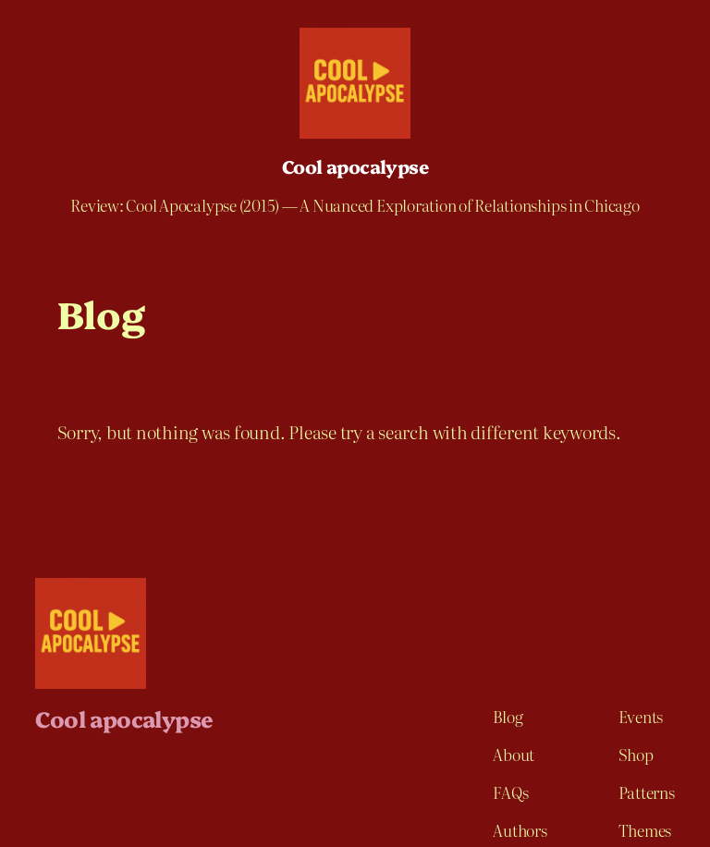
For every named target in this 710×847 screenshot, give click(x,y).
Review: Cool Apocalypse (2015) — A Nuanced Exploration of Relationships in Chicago (354, 205)
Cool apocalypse (355, 165)
